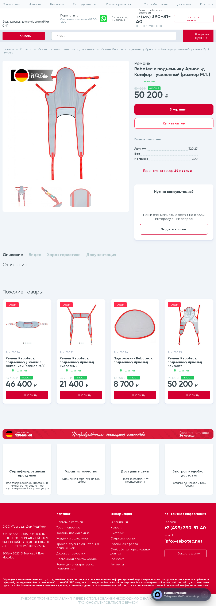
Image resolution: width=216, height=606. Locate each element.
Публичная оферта (124, 543)
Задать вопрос (174, 229)
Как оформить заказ (120, 4)
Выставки (57, 4)
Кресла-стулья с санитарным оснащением (78, 545)
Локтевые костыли (70, 521)
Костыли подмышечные (73, 532)
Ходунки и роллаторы (72, 537)
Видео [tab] (35, 254)
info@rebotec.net (183, 540)
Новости (35, 4)
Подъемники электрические (77, 558)
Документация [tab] (101, 254)
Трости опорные (68, 526)
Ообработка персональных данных (130, 550)
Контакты (206, 4)
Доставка (184, 4)
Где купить (118, 558)
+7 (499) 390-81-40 (185, 527)
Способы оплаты (156, 4)
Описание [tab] (13, 254)
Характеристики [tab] (64, 254)
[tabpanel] (66, 265)
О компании (11, 4)
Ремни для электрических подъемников (75, 565)
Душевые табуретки (71, 552)
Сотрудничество (85, 4)
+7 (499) (154, 20)
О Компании (119, 521)
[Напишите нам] (181, 594)
